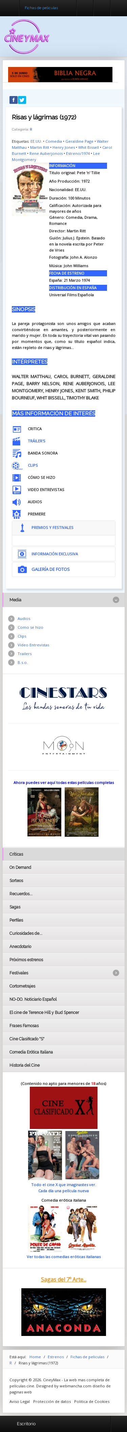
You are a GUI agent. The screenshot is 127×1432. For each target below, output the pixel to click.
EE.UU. (36, 141)
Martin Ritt (39, 147)
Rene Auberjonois (46, 153)
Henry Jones (63, 147)
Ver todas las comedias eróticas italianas (64, 1256)
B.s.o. (23, 662)
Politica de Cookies (91, 1401)
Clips (22, 636)
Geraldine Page (79, 141)
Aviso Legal (19, 1401)
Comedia (53, 141)
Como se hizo (30, 627)
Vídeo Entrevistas (33, 644)
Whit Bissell (88, 147)
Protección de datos (52, 1401)
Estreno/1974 (78, 153)
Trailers (24, 653)
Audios (24, 618)
